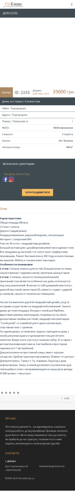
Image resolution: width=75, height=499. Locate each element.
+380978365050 (13, 470)
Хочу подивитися (37, 192)
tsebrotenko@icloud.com (52, 466)
